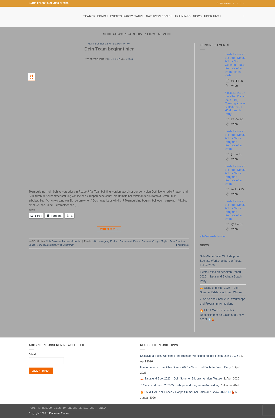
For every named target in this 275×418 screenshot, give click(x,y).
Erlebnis (114, 241)
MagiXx (165, 241)
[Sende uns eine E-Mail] (241, 3)
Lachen (111, 44)
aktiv (95, 241)
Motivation (123, 44)
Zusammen (68, 245)
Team (39, 245)
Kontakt (102, 408)
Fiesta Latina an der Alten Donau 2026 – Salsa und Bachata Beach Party (221, 276)
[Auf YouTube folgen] (244, 3)
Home (32, 408)
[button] (224, 3)
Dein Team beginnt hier (109, 48)
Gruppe (156, 241)
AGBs (57, 408)
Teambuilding (49, 245)
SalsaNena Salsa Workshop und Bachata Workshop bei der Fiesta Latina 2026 (220, 261)
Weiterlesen (109, 229)
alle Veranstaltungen (213, 236)
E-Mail (33, 354)
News (197, 16)
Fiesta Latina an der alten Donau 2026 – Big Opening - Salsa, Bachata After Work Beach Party (235, 103)
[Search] (244, 16)
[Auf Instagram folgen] (238, 3)
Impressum (45, 408)
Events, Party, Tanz (126, 16)
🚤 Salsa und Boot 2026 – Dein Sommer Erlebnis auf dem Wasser (221, 290)
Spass (32, 245)
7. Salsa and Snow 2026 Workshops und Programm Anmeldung (222, 301)
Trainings (183, 16)
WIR (59, 245)
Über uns (212, 16)
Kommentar (182, 245)
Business (100, 44)
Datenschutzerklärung (79, 408)
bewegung (104, 241)
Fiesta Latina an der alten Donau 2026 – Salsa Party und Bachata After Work (235, 140)
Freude (136, 241)
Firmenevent (126, 241)
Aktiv (91, 44)
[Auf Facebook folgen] (234, 3)
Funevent (146, 241)
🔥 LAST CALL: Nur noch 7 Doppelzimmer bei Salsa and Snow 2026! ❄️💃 (222, 315)
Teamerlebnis (95, 16)
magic (129, 59)
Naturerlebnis (159, 16)
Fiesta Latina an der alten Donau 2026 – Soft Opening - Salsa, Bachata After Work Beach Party (235, 65)
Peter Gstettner (177, 241)
